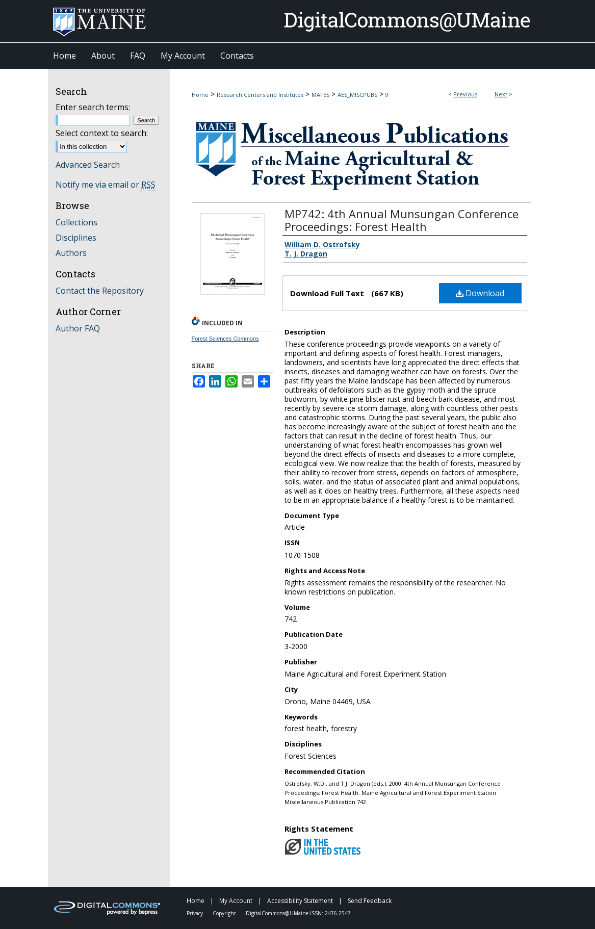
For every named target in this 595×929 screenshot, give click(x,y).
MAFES (320, 94)
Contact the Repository (100, 290)
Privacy (195, 913)
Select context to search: (102, 133)
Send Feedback (370, 900)
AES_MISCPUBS (357, 94)
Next (501, 94)
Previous (465, 94)
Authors (71, 253)
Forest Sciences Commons (225, 339)
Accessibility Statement (300, 900)
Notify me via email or (106, 184)
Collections (76, 222)
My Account (236, 900)
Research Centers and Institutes (260, 94)
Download (480, 293)
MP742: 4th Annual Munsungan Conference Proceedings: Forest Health (401, 220)
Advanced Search (88, 164)
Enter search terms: (93, 107)
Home (200, 94)
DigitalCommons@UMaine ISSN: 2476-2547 (298, 913)
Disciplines (76, 237)
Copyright (225, 913)
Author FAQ (78, 328)
